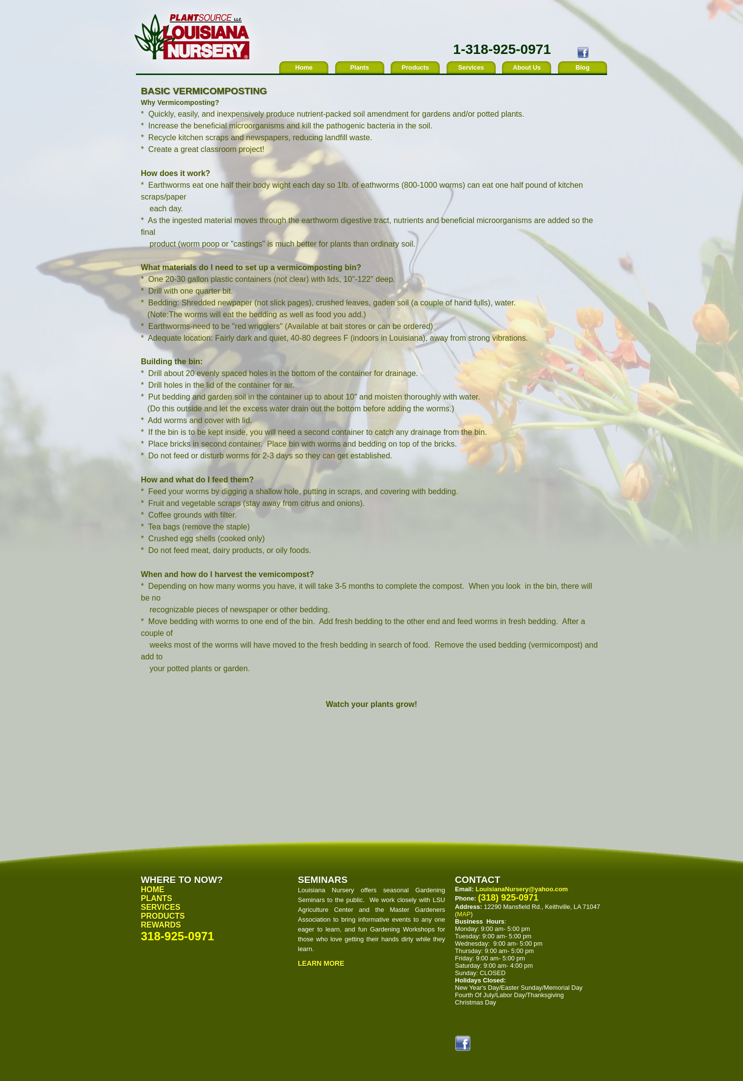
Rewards (161, 925)
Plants (359, 67)
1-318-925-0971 (502, 49)
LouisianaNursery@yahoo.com (522, 889)
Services (471, 67)
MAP (464, 914)
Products (415, 67)
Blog (582, 67)
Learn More (321, 963)
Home (304, 67)
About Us (527, 67)
